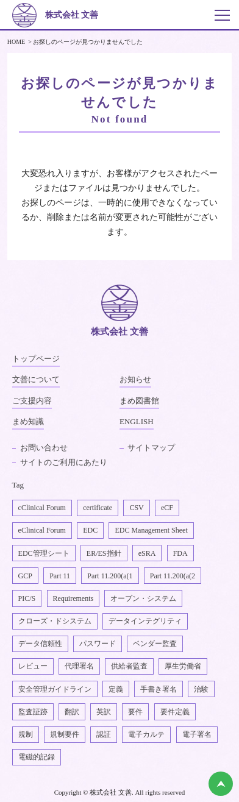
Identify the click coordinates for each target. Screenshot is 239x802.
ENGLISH (137, 421)
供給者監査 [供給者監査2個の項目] (129, 666)
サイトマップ (151, 447)
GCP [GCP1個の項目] (25, 576)
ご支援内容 (32, 400)
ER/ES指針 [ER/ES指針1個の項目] (104, 553)
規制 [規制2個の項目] (25, 734)
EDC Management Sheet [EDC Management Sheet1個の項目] (151, 530)
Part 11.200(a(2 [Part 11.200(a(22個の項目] (172, 576)
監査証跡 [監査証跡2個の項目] (33, 712)
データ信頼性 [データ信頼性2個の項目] (40, 643)
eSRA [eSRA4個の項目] (147, 553)
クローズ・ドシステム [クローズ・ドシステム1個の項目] (54, 621)
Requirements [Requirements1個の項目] (73, 598)
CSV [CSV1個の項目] (136, 507)
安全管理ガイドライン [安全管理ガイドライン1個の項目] (54, 689)
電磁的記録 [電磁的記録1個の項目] (36, 757)
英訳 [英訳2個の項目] (103, 712)
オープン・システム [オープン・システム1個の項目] (143, 598)
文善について (36, 379)
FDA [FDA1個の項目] (180, 553)
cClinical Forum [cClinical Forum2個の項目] (42, 507)
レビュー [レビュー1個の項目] (33, 666)
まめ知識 (28, 421)
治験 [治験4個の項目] (201, 689)
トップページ (36, 358)
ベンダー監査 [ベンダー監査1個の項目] (155, 643)
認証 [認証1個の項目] (103, 734)
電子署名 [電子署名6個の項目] (197, 734)
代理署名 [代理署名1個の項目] (79, 666)
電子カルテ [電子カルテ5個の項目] (146, 734)
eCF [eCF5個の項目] (167, 507)
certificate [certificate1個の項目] (97, 507)
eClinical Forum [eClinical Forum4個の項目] (42, 530)
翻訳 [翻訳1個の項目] (72, 712)
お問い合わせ (44, 447)
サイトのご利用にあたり (63, 462)
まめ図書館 (139, 400)
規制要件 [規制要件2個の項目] (64, 734)
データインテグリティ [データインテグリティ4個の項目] (145, 621)
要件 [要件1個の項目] (135, 712)
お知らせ (135, 379)
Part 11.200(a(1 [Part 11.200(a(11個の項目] (109, 576)
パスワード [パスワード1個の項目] (97, 643)
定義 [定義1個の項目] (116, 689)
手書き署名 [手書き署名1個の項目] (158, 689)
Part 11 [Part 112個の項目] (59, 576)
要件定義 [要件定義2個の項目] (175, 712)
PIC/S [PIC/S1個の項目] (27, 598)
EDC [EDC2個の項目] (90, 530)
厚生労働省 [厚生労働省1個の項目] (183, 666)
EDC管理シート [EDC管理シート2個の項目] (44, 553)
